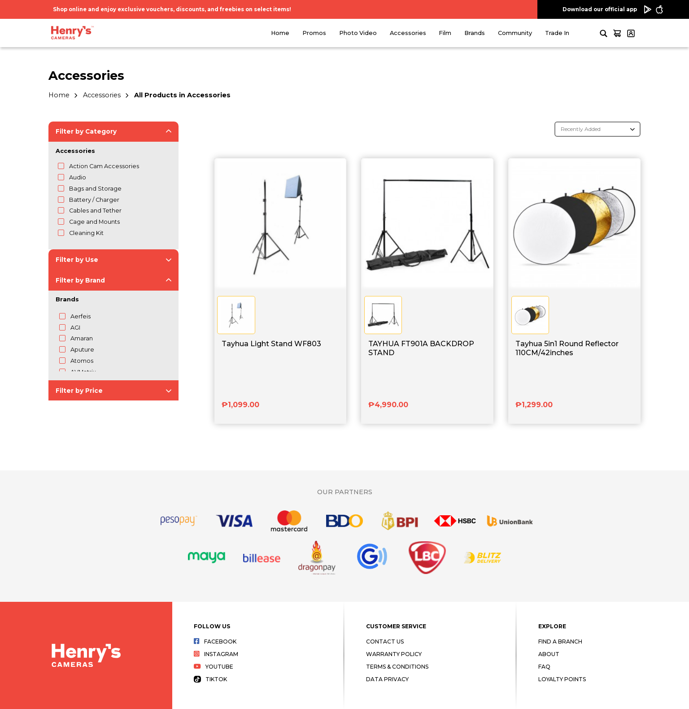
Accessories (408, 33)
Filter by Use (77, 259)
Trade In (557, 33)
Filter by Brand (80, 280)
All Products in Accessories (182, 95)
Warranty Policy (394, 654)
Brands (474, 33)
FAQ (544, 666)
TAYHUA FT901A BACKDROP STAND (421, 348)
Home (280, 33)
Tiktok (210, 679)
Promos (314, 33)
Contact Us (385, 641)
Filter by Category (86, 131)
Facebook (215, 641)
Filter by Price (79, 390)
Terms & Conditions (397, 666)
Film (445, 33)
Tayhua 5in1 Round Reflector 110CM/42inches (567, 348)
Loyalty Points (562, 679)
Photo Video (358, 33)
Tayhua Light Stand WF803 (271, 343)
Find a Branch (560, 641)
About (548, 654)
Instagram (216, 654)
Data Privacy (387, 679)
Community (515, 33)
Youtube (213, 666)
